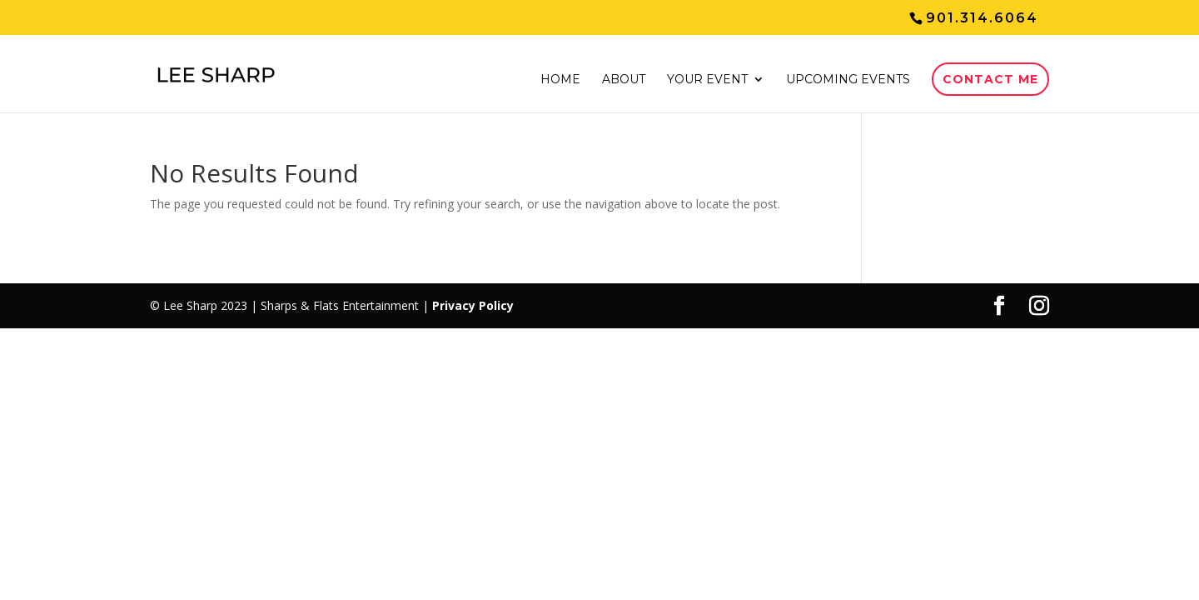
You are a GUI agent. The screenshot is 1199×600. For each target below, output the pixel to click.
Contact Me (990, 79)
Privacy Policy (473, 305)
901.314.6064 (982, 18)
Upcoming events (848, 80)
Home (560, 80)
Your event (707, 80)
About (623, 80)
